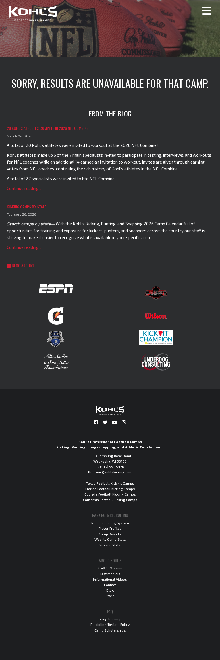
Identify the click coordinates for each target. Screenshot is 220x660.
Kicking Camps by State (26, 207)
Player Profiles (110, 528)
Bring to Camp (110, 619)
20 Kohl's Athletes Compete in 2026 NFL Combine (47, 128)
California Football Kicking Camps (110, 500)
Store (110, 596)
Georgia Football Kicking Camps (110, 494)
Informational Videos (110, 579)
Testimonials (110, 574)
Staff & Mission (110, 568)
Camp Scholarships (110, 630)
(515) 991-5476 (112, 467)
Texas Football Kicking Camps (110, 483)
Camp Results (110, 534)
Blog (110, 590)
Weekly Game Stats (110, 539)
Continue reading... (24, 188)
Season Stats (110, 545)
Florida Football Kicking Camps (110, 489)
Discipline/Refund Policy (110, 624)
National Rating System (110, 523)
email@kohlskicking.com (112, 472)
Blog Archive (20, 265)
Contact (110, 585)
